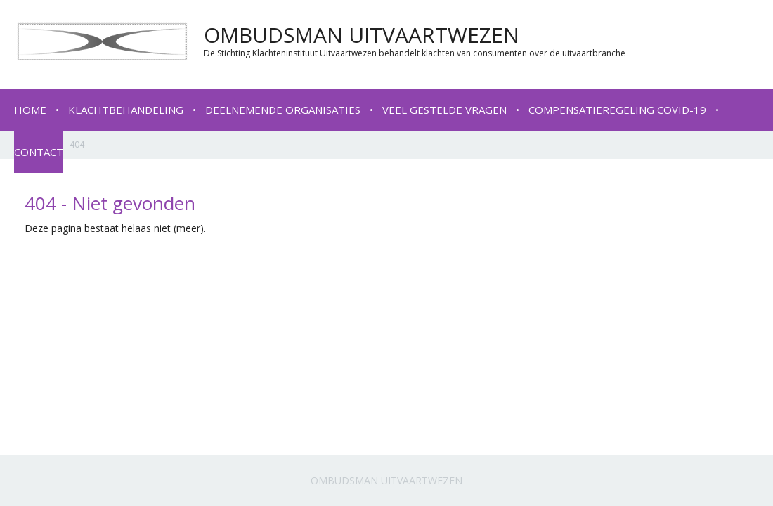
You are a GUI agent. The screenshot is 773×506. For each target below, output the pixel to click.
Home (30, 110)
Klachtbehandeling (125, 110)
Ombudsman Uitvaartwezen (386, 480)
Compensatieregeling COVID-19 (617, 110)
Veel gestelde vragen (444, 110)
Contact (38, 152)
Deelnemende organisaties (282, 110)
